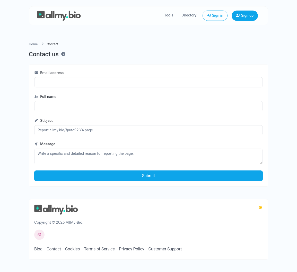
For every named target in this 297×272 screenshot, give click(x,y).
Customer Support (165, 249)
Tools (168, 15)
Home (33, 44)
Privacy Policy (131, 249)
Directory (188, 15)
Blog (38, 249)
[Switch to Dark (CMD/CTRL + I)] (260, 207)
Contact (54, 249)
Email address (49, 73)
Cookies (72, 249)
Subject (43, 121)
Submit (148, 175)
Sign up (245, 15)
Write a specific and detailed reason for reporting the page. (148, 156)
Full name (45, 97)
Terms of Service (99, 249)
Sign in (215, 15)
